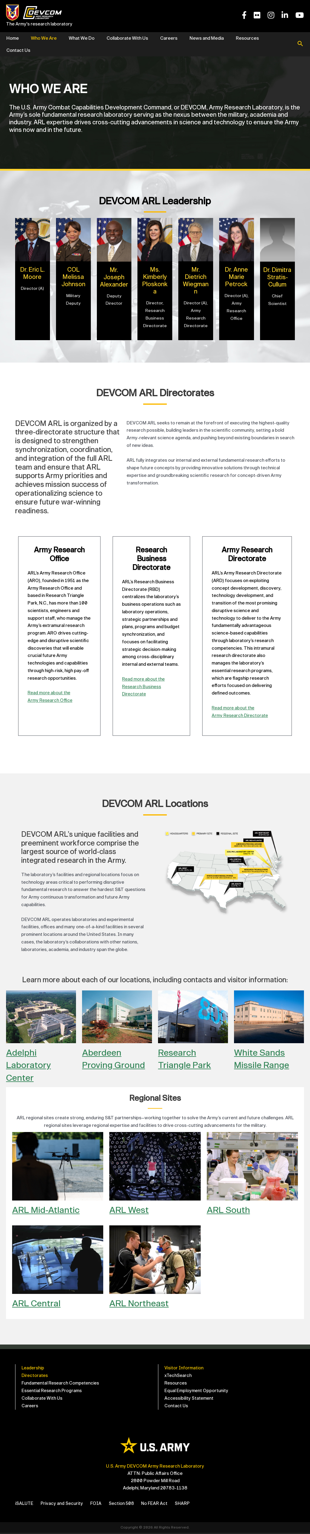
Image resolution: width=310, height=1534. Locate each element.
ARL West (130, 1210)
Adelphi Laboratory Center (30, 1064)
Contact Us (18, 50)
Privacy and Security (62, 1505)
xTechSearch (178, 1375)
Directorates (35, 1375)
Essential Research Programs (52, 1391)
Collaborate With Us (127, 38)
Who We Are (44, 38)
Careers (168, 38)
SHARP (185, 1505)
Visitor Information (184, 1368)
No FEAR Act (156, 1505)
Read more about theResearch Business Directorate (144, 686)
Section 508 (123, 1505)
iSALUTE (24, 1505)
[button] (300, 44)
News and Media (207, 38)
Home (12, 38)
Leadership (33, 1368)
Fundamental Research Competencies (61, 1383)
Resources (247, 38)
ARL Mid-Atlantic (48, 1210)
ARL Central (38, 1303)
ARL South (230, 1210)
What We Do (81, 38)
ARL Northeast (141, 1303)
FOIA (97, 1505)
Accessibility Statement (189, 1399)
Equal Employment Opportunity (196, 1391)
